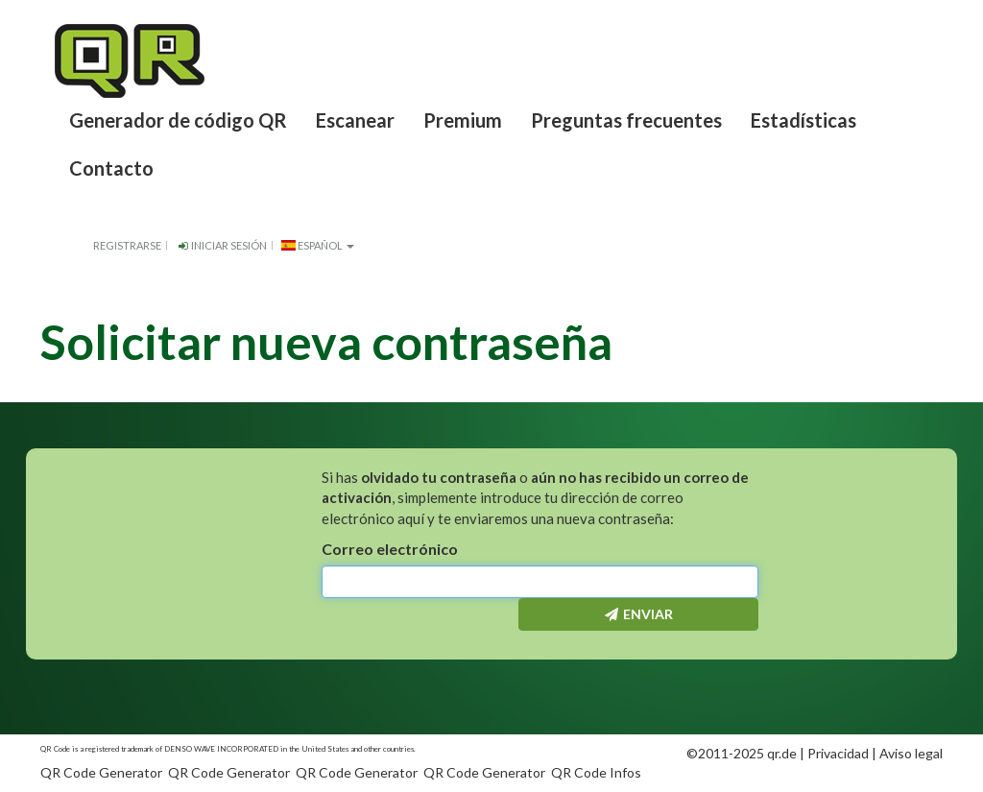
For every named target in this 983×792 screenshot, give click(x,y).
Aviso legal (911, 753)
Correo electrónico (390, 549)
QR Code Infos (596, 772)
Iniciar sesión (221, 245)
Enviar (638, 614)
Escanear (355, 120)
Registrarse (127, 245)
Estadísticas (803, 120)
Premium (462, 120)
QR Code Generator (101, 772)
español (317, 245)
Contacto (111, 168)
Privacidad (838, 753)
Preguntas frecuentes (626, 120)
